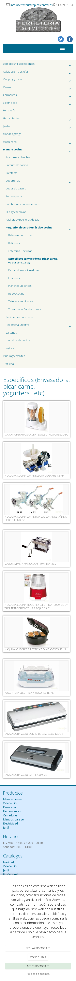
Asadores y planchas (18, 157)
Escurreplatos (14, 196)
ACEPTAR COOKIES (38, 966)
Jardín (38, 127)
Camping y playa (38, 80)
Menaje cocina (12, 799)
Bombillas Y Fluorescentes (38, 65)
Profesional (10, 874)
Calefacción (10, 803)
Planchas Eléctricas (19, 286)
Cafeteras (11, 173)
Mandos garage (12, 134)
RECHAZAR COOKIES (38, 948)
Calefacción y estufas (38, 73)
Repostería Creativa (39, 326)
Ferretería (9, 110)
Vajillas (10, 348)
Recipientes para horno (20, 317)
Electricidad (38, 104)
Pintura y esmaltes (14, 356)
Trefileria (8, 364)
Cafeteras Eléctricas (20, 251)
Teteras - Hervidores (20, 301)
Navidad (8, 862)
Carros (38, 88)
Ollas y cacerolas (16, 212)
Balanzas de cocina (20, 235)
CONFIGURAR (38, 957)
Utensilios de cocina (18, 340)
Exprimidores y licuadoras (23, 270)
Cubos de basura (16, 188)
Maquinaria (38, 143)
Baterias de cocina (17, 165)
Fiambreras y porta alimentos (23, 204)
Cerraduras (38, 96)
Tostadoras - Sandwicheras (24, 309)
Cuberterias (39, 182)
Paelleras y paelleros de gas (22, 219)
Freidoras (14, 278)
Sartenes (11, 332)
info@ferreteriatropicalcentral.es (32, 5)
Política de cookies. (38, 974)
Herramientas (38, 119)
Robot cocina (16, 293)
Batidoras (14, 243)
